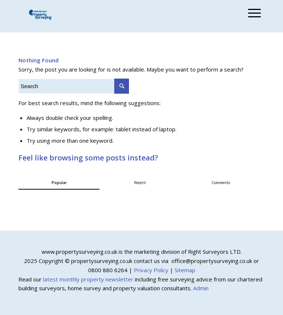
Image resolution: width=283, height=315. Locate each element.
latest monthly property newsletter (88, 279)
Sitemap (185, 270)
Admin (201, 288)
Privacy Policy (151, 270)
